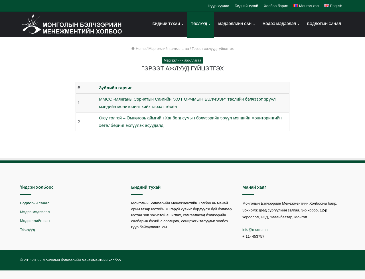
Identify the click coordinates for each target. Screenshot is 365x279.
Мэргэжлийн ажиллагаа (168, 48)
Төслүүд (199, 24)
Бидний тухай (246, 6)
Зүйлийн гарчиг (115, 87)
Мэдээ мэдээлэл (279, 24)
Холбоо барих (276, 6)
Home (138, 48)
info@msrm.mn (254, 229)
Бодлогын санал (324, 24)
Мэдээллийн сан (235, 24)
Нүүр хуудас (218, 6)
